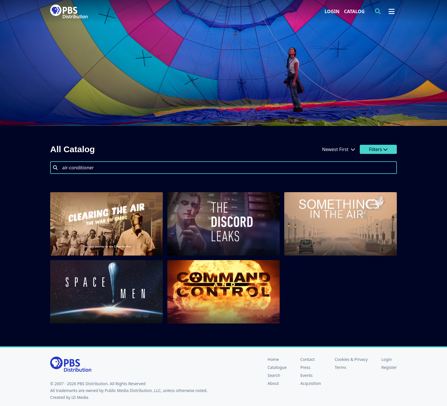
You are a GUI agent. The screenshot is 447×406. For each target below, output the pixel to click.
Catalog (354, 11)
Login (332, 11)
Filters (378, 149)
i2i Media (79, 397)
